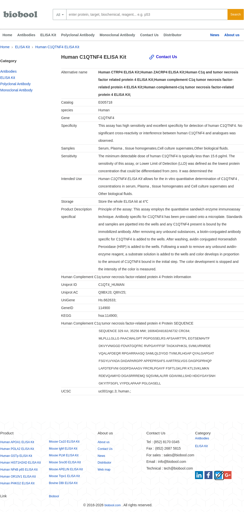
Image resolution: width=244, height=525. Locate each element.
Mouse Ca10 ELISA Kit (64, 441)
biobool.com (112, 505)
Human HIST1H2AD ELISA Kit (20, 462)
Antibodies (26, 35)
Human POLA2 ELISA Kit (17, 449)
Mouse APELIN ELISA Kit (66, 469)
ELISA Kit (48, 35)
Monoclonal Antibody (117, 35)
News (215, 35)
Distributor (173, 35)
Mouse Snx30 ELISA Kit (65, 462)
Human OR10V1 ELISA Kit (18, 476)
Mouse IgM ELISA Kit (63, 448)
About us (232, 35)
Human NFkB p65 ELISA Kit (19, 469)
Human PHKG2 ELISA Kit (17, 483)
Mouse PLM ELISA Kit (63, 455)
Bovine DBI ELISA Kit (63, 483)
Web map (104, 469)
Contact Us (149, 35)
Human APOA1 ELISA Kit (17, 442)
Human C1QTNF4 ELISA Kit (57, 47)
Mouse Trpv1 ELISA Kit (64, 476)
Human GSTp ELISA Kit (16, 456)
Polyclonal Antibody (78, 35)
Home (7, 35)
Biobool (54, 496)
